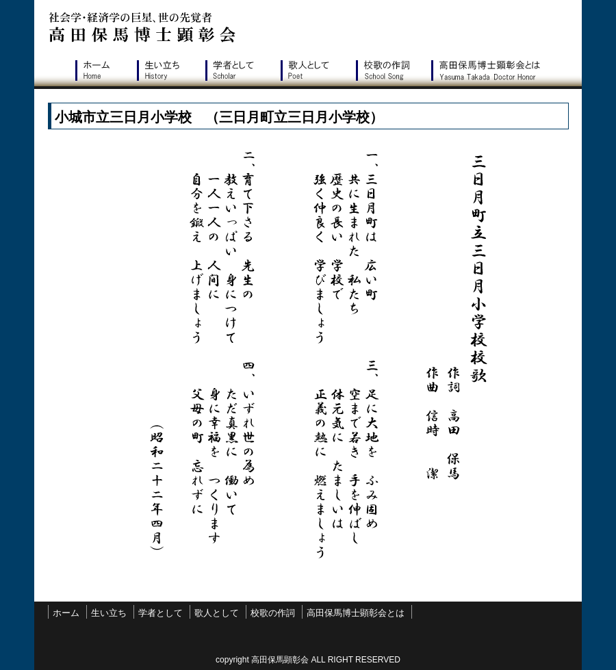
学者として (236, 70)
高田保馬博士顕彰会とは (489, 70)
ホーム (99, 70)
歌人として (311, 70)
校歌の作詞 (387, 70)
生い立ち (164, 70)
